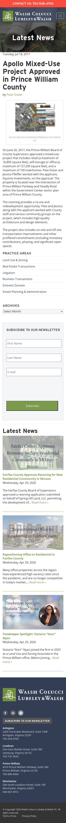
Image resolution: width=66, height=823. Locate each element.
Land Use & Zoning (15, 260)
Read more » (40, 502)
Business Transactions (17, 279)
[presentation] (27, 385)
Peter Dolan (14, 95)
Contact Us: (22, 3)
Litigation (9, 273)
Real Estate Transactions (19, 266)
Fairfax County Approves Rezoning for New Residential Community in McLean (33, 477)
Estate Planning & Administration (25, 292)
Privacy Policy (29, 816)
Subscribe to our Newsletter (27, 721)
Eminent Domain (14, 285)
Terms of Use (9, 816)
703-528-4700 (43, 3)
